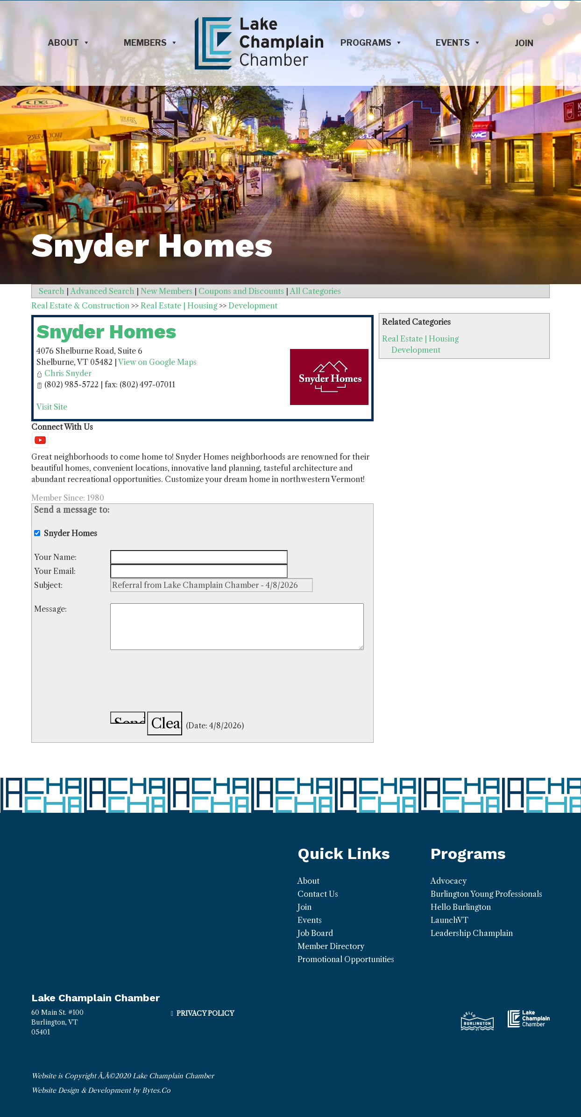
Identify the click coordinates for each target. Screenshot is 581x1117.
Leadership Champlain (472, 933)
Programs (371, 43)
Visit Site (51, 407)
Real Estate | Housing (420, 338)
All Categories (315, 291)
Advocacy (449, 881)
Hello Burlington (461, 907)
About (69, 43)
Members (151, 43)
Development (415, 350)
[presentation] (181, 682)
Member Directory (331, 946)
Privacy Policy (205, 1013)
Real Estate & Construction (80, 305)
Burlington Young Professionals (486, 894)
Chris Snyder (68, 373)
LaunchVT (449, 920)
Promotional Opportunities (346, 959)
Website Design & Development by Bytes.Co (100, 1090)
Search (51, 291)
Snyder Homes (106, 331)
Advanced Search (103, 291)
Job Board (315, 933)
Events (458, 43)
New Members (166, 291)
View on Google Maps (157, 362)
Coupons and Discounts (241, 291)
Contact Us (318, 894)
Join (524, 43)
